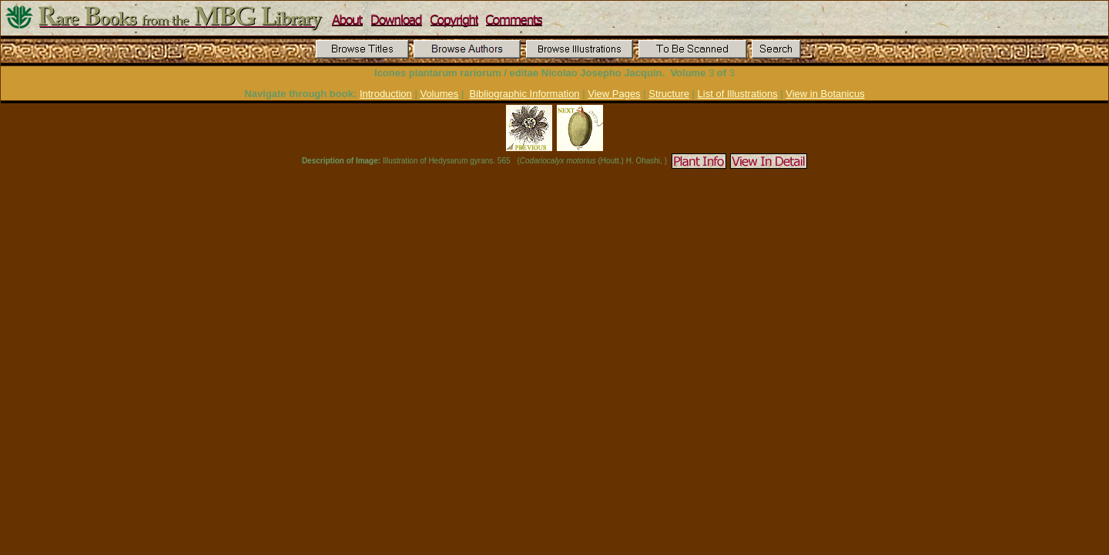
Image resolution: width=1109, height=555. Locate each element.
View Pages (614, 93)
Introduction (386, 93)
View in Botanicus (825, 93)
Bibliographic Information (525, 93)
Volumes (439, 93)
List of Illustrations (738, 93)
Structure (668, 93)
